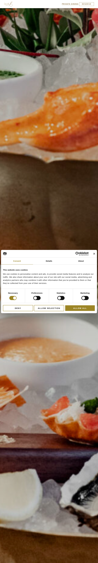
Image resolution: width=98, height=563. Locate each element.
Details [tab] (49, 261)
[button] (6, 4)
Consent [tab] (17, 261)
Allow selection (49, 308)
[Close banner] (94, 254)
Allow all (80, 308)
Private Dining (70, 4)
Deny (18, 308)
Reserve (86, 4)
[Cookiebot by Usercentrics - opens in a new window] (77, 254)
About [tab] (81, 261)
